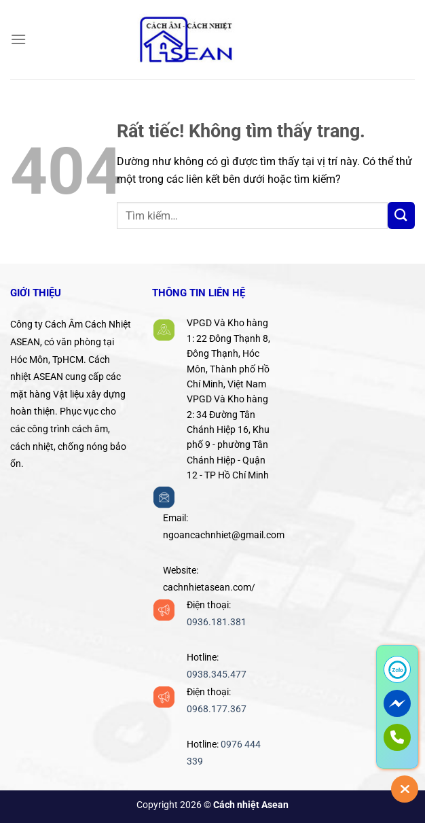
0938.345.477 (216, 674)
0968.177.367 (216, 708)
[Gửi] (401, 215)
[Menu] (18, 39)
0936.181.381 (216, 621)
